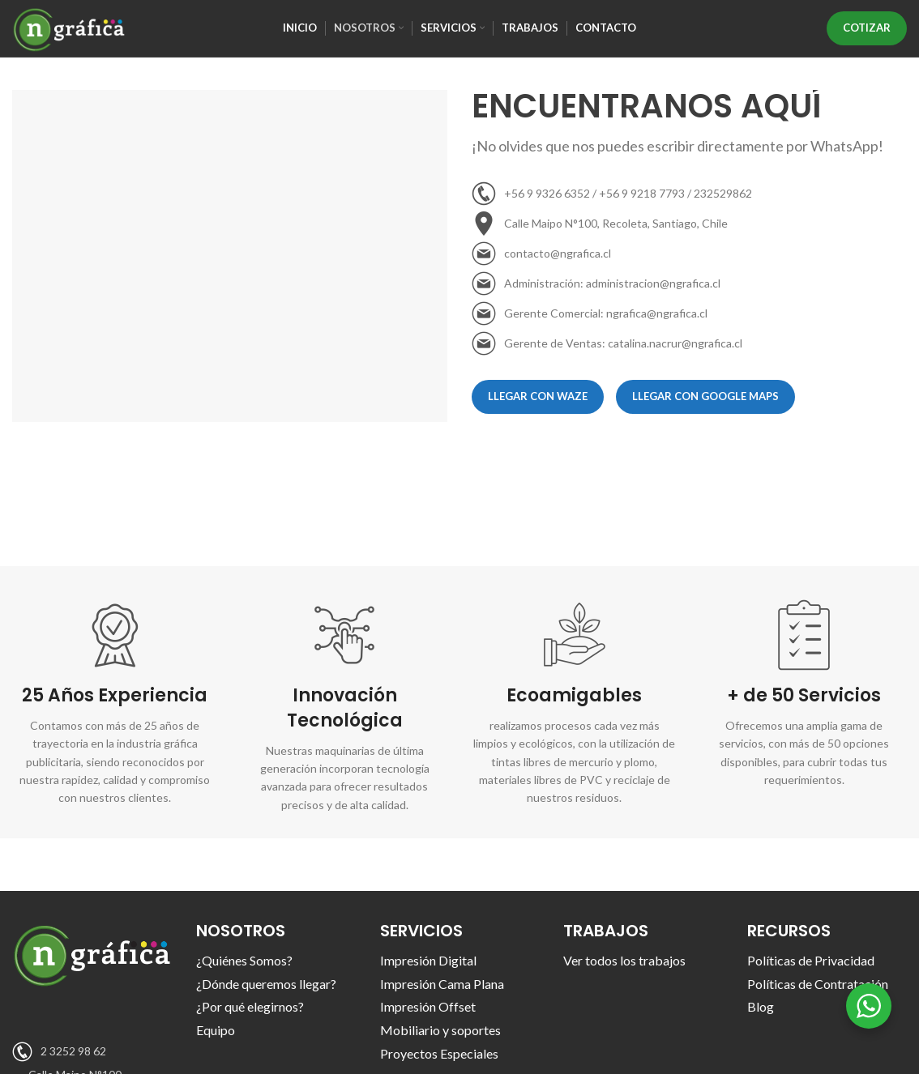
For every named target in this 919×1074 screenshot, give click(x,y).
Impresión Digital (428, 960)
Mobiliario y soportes (440, 1030)
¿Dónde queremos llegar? (266, 983)
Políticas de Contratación (817, 983)
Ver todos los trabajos (624, 960)
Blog (760, 1006)
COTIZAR (867, 27)
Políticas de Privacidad (810, 960)
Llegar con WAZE (538, 396)
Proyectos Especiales (439, 1053)
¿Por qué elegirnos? (250, 1006)
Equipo (215, 1030)
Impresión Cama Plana (442, 983)
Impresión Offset (428, 1006)
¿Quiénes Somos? (244, 960)
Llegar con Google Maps (705, 396)
